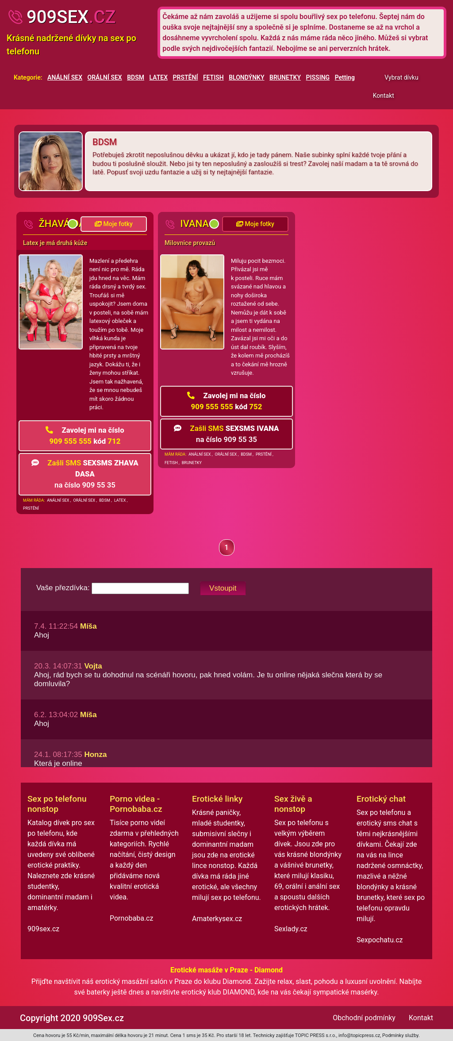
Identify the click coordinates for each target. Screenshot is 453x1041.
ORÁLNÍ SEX (105, 77)
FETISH (213, 77)
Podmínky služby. (401, 1035)
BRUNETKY (285, 77)
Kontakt (383, 95)
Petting (345, 77)
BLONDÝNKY (246, 77)
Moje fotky (114, 223)
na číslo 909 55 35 (84, 473)
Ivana (187, 223)
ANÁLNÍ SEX (64, 77)
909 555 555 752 (226, 401)
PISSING (318, 77)
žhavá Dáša (60, 223)
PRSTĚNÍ (185, 77)
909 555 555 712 (85, 436)
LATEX (159, 77)
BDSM (135, 77)
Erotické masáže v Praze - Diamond (226, 970)
